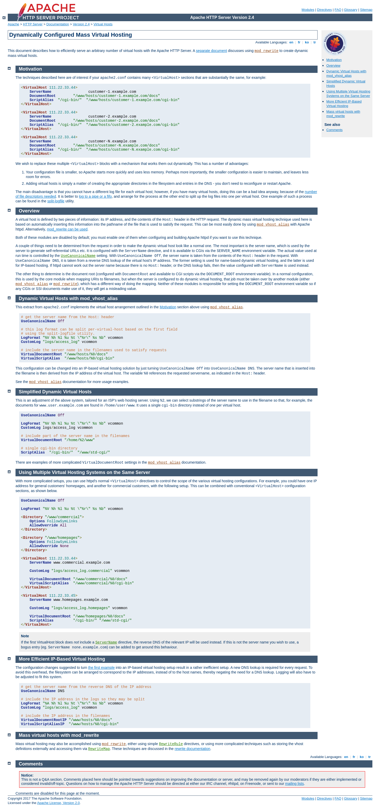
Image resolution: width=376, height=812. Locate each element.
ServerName (106, 642)
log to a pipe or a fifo (95, 196)
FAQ (338, 10)
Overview (333, 65)
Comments (334, 130)
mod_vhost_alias (273, 225)
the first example (101, 667)
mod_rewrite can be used (67, 229)
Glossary (350, 10)
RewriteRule (171, 744)
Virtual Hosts (103, 24)
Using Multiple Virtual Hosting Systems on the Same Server (348, 93)
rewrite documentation (192, 749)
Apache (13, 24)
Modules (308, 10)
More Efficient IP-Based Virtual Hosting (344, 103)
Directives (324, 10)
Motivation (334, 60)
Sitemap (366, 10)
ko (307, 42)
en (291, 42)
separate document (211, 51)
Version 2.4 (81, 24)
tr (315, 42)
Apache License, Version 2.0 (58, 803)
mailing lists (294, 784)
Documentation (57, 24)
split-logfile (55, 201)
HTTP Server (33, 24)
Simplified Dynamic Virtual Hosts (55, 391)
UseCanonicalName (78, 256)
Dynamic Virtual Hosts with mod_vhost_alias (346, 73)
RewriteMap (99, 749)
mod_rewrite (266, 51)
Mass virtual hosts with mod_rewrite (343, 114)
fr (299, 42)
